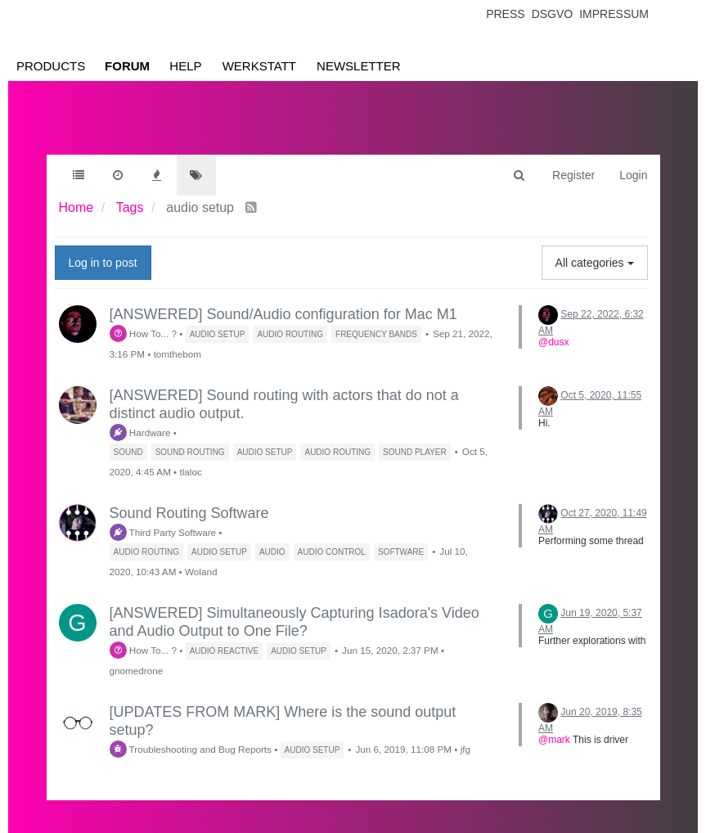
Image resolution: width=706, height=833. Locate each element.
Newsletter (359, 66)
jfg (465, 749)
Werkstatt (259, 66)
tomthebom (177, 354)
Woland (201, 571)
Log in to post (103, 262)
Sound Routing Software (189, 513)
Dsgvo (552, 13)
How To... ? (144, 333)
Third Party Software (163, 532)
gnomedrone (137, 670)
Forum (127, 66)
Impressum (614, 13)
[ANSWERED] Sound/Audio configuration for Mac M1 (283, 314)
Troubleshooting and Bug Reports (191, 749)
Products (50, 66)
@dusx (553, 342)
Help (185, 66)
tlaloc (190, 471)
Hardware (140, 432)
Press (505, 13)
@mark (554, 739)
